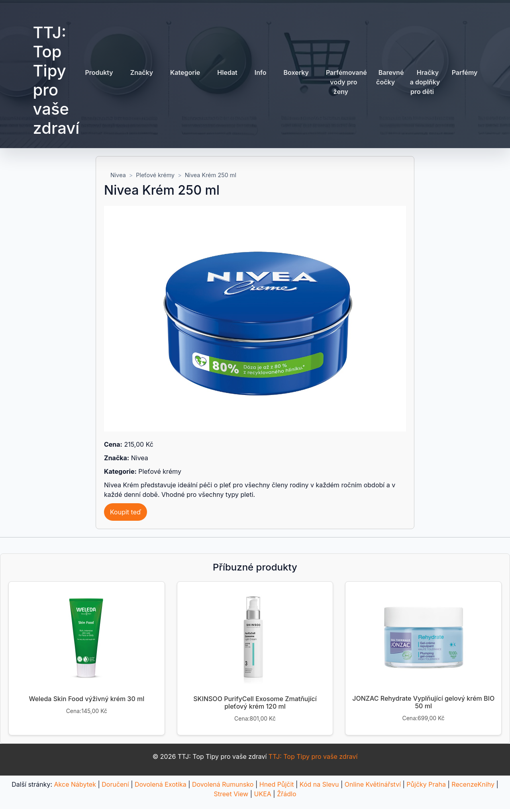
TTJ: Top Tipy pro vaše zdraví (56, 80)
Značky (141, 72)
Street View (231, 794)
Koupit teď (125, 512)
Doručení (115, 784)
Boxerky (296, 72)
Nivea (118, 175)
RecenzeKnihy (472, 784)
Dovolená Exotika (160, 784)
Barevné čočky (390, 77)
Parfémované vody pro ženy (346, 82)
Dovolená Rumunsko (222, 784)
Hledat (227, 72)
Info (261, 72)
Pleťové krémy (155, 175)
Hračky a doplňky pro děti (425, 82)
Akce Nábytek (75, 784)
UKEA (262, 794)
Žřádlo (286, 794)
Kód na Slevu (319, 784)
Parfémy (465, 72)
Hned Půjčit (276, 784)
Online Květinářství (373, 784)
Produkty (99, 72)
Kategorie (185, 72)
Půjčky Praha (426, 784)
